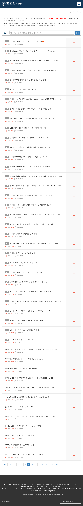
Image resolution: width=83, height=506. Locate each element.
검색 (77, 33)
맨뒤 (57, 464)
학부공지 (79, 12)
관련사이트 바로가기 (69, 501)
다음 (51, 464)
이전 (10, 464)
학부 (74, 12)
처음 (4, 464)
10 (46, 464)
